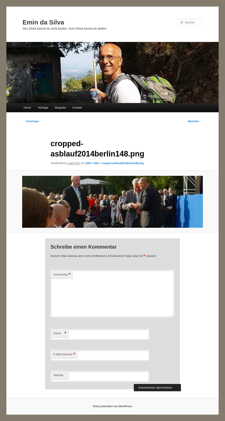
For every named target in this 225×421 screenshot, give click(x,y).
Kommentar (62, 275)
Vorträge (43, 107)
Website (58, 375)
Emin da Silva (43, 22)
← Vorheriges (31, 121)
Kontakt (77, 107)
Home (27, 107)
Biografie (60, 107)
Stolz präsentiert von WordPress (112, 406)
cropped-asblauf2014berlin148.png (122, 163)
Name (59, 333)
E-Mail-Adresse (64, 354)
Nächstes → (195, 121)
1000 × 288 (91, 163)
